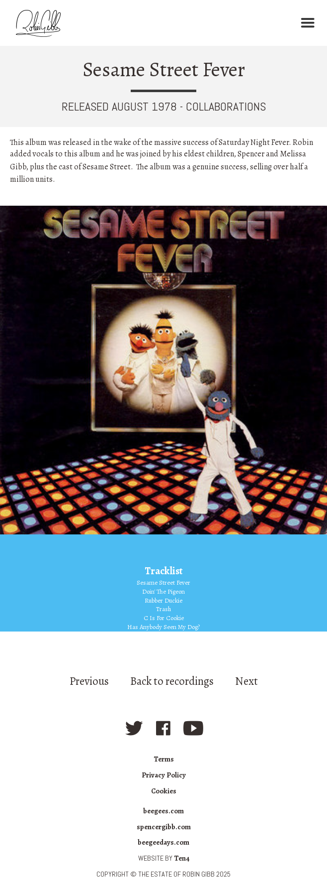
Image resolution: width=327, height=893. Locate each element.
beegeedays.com (163, 842)
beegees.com (163, 811)
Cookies (163, 791)
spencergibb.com (164, 827)
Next (246, 681)
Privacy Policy (164, 775)
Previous (89, 681)
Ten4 (181, 858)
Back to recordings (172, 681)
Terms (164, 759)
